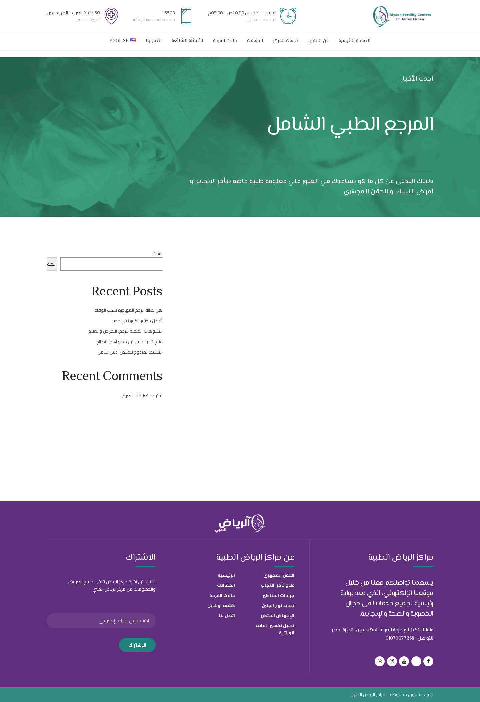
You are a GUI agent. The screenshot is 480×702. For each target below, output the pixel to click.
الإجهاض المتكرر (277, 615)
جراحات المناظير (278, 595)
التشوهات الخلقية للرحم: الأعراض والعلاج (125, 331)
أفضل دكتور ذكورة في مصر (137, 321)
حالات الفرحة (225, 41)
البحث (157, 254)
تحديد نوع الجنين (278, 605)
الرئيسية (226, 575)
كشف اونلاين (221, 605)
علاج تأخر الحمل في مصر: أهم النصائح (129, 342)
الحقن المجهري (278, 575)
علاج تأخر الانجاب (277, 585)
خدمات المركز (285, 41)
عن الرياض (318, 41)
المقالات (255, 41)
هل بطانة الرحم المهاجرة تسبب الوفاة (128, 310)
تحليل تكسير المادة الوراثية (275, 629)
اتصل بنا (154, 41)
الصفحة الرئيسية (354, 41)
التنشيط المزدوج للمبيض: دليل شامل (130, 352)
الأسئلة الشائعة (187, 41)
